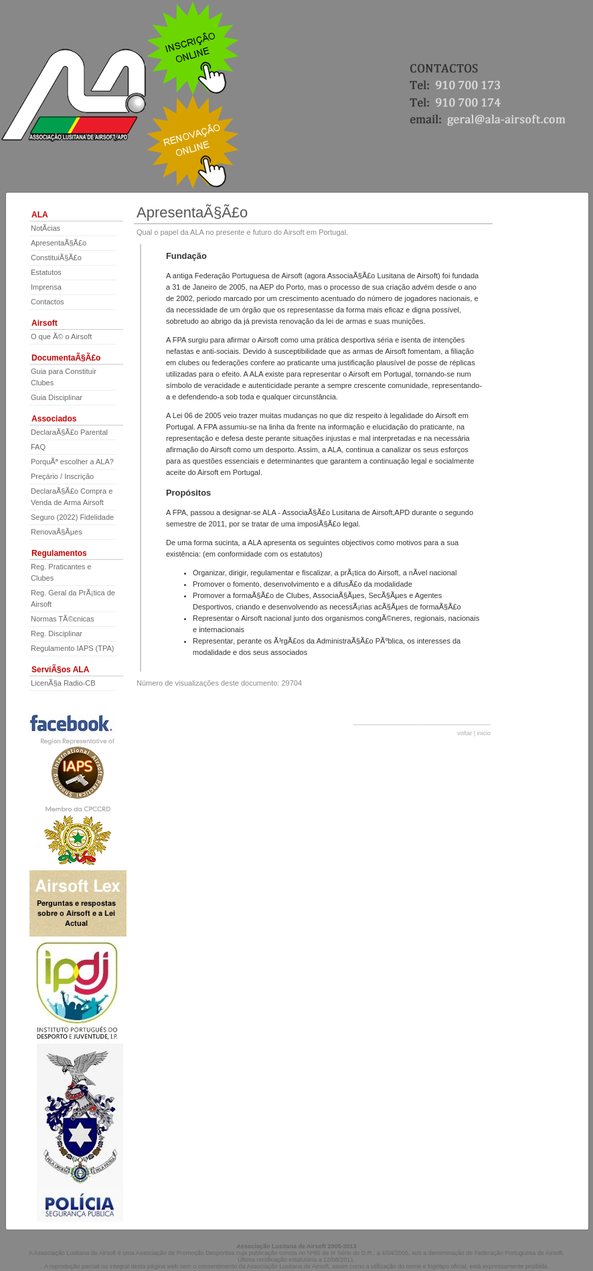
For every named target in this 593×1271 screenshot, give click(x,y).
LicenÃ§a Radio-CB (63, 683)
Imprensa (46, 287)
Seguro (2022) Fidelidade (72, 517)
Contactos (47, 302)
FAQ (38, 447)
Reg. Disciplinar (56, 633)
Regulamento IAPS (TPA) (72, 648)
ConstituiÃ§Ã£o (56, 258)
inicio (484, 733)
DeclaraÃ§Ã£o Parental (69, 432)
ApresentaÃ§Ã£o (58, 243)
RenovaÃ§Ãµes (56, 532)
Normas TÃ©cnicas (62, 619)
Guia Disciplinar (56, 397)
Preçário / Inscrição (62, 476)
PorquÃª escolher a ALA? (72, 462)
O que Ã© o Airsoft (61, 336)
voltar (464, 733)
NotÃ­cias (45, 228)
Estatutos (46, 272)
